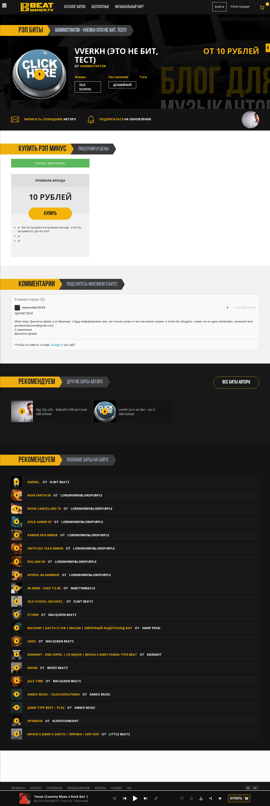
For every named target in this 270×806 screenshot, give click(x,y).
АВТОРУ (43, 119)
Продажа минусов (78, 788)
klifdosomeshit (65, 721)
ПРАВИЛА (35, 721)
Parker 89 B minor (42, 535)
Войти (219, 7)
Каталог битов (74, 7)
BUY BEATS (36, 788)
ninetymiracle (83, 588)
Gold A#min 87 (39, 522)
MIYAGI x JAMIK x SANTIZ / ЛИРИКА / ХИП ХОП (63, 734)
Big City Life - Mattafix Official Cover (61, 409)
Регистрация (240, 6)
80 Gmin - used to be (44, 588)
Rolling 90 (36, 562)
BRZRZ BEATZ (57, 668)
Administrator (93, 66)
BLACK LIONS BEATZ (46, 801)
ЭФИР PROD (151, 628)
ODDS (31, 641)
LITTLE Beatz (119, 734)
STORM (33, 615)
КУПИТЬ (50, 213)
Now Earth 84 (39, 495)
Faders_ (33, 482)
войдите (57, 345)
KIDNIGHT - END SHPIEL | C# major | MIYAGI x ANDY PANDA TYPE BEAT (82, 654)
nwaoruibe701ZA (33, 307)
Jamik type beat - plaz (46, 707)
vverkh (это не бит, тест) (137, 409)
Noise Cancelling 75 (44, 508)
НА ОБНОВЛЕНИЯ (119, 119)
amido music (100, 694)
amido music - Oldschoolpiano (53, 694)
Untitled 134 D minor (45, 548)
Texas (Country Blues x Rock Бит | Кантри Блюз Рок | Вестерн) (84, 796)
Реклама (116, 788)
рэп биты (30, 30)
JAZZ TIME (35, 681)
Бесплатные (101, 7)
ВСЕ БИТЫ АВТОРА (236, 382)
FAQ (129, 788)
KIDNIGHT (154, 654)
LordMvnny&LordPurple (81, 495)
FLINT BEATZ (59, 482)
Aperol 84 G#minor (43, 575)
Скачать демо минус (50, 163)
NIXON (32, 668)
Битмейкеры (54, 788)
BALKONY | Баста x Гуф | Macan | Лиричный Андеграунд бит (79, 628)
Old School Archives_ (45, 601)
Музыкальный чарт (129, 7)
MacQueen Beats (62, 615)
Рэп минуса (18, 788)
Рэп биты (100, 788)
